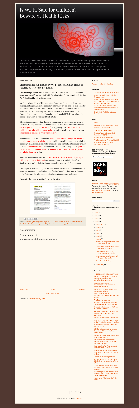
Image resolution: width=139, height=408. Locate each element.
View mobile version (52, 293)
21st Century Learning (32, 222)
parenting (37, 224)
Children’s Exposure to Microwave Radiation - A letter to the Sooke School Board (105, 331)
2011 (96, 222)
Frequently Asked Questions (103, 137)
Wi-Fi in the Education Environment (106, 317)
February (99, 265)
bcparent (46, 222)
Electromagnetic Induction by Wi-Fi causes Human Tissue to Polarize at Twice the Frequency (106, 373)
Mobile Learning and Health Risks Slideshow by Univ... (107, 242)
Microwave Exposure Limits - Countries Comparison (104, 143)
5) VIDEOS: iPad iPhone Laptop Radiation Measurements (105, 113)
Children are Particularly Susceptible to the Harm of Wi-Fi (106, 336)
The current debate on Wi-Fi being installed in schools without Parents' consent (106, 367)
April (98, 236)
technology (62, 224)
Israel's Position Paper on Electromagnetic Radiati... (105, 252)
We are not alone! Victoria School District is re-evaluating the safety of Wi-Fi (106, 361)
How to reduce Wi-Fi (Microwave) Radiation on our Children (105, 347)
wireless (71, 224)
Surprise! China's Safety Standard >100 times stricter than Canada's (105, 303)
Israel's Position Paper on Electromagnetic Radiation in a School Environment (104, 285)
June (98, 230)
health (22, 224)
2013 (96, 216)
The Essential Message (102, 300)
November (100, 224)
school (50, 224)
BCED (41, 222)
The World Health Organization (106, 261)
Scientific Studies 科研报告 (103, 130)
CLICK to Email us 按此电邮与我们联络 (105, 184)
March (98, 239)
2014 (96, 213)
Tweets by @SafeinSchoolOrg (102, 84)
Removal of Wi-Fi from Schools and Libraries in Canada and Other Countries (106, 313)
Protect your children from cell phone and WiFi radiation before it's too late (106, 321)
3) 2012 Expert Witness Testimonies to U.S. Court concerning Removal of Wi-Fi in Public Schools (106, 101)
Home (53, 290)
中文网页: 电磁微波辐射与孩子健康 (106, 125)
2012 (96, 219)
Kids (26, 224)
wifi (67, 224)
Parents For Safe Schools (101, 190)
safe (41, 224)
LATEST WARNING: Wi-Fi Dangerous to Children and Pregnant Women (106, 295)
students (55, 224)
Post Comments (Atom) (37, 299)
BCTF (57, 222)
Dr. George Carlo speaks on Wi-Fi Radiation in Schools (107, 247)
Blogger (78, 398)
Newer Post (24, 290)
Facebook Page (97, 192)
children (66, 222)
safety (45, 224)
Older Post (81, 290)
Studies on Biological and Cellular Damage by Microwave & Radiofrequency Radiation (105, 278)
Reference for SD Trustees (103, 128)
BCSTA (52, 222)
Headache (79, 222)
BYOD (61, 222)
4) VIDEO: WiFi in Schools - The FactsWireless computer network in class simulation (106, 107)
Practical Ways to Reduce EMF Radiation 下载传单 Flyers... (104, 134)
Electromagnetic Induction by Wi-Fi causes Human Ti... (107, 257)
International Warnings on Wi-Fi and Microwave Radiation (106, 308)
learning (30, 224)
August (99, 227)
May (98, 233)
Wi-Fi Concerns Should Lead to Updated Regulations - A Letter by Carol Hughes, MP (105, 341)
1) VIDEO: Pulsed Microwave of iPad (106, 92)
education (73, 222)
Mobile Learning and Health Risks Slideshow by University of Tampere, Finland (106, 352)
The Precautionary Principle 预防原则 (106, 140)
